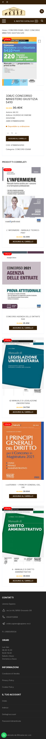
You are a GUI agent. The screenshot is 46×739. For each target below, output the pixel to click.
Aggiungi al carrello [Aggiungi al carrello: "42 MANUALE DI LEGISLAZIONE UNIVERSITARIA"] (23, 412)
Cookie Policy (8, 687)
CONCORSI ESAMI (15, 30)
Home (4, 30)
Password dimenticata (11, 721)
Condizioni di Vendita (11, 673)
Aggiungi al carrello (17, 138)
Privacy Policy (8, 680)
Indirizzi (5, 707)
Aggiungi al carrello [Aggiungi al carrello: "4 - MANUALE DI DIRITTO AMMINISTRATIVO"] (23, 581)
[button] (39, 41)
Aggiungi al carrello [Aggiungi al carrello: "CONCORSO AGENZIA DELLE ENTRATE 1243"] (23, 328)
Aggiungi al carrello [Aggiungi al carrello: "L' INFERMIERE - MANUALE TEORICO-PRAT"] (23, 242)
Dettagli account (9, 714)
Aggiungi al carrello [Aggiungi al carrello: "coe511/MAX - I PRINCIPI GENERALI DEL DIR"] (23, 496)
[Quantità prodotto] (12, 133)
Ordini (4, 701)
